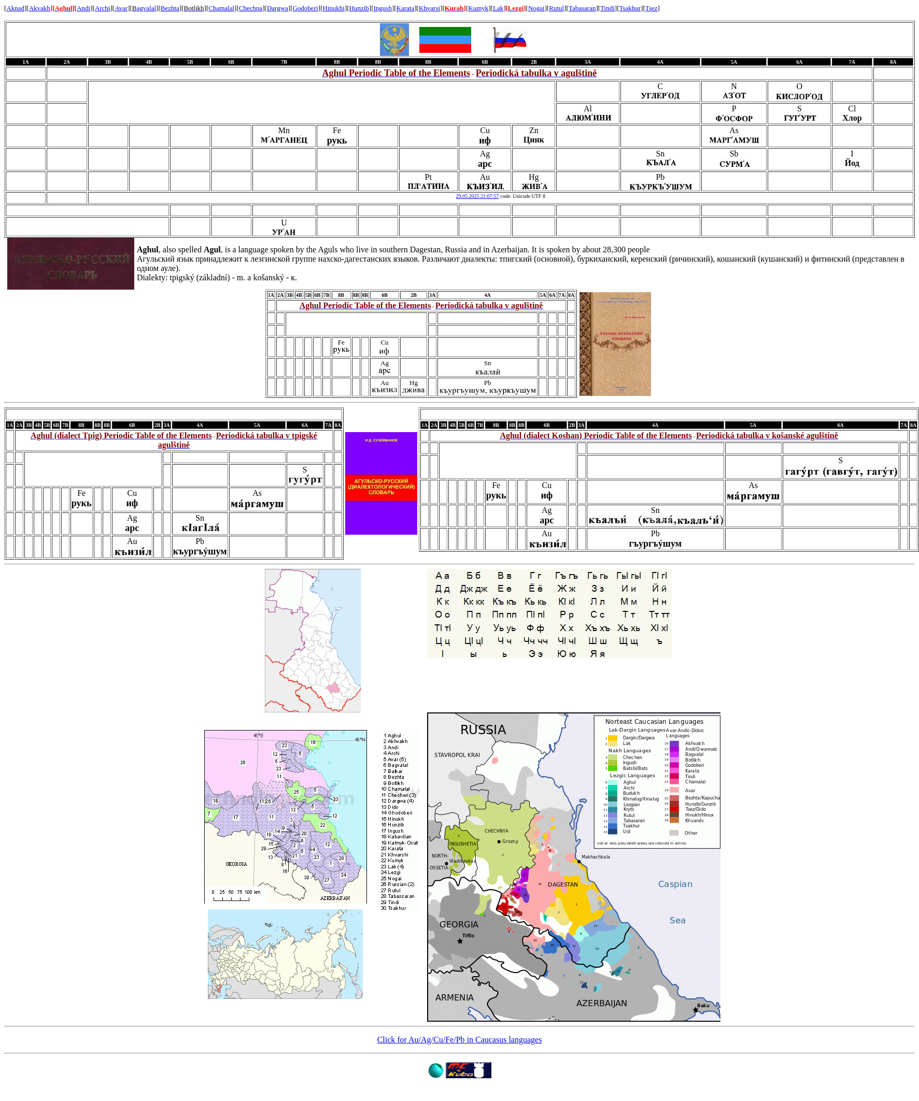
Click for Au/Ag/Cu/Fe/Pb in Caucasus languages (459, 1039)
